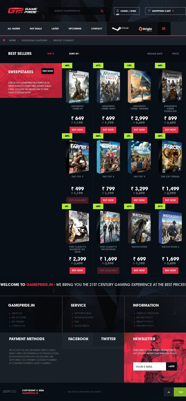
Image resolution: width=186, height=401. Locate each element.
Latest (55, 29)
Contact (96, 29)
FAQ (76, 322)
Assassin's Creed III (77, 107)
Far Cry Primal (170, 177)
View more (47, 75)
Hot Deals (36, 29)
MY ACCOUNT (19, 317)
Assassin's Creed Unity (108, 107)
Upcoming (75, 29)
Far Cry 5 (139, 177)
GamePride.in (30, 393)
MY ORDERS (18, 322)
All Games (14, 29)
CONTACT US (18, 326)
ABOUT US (17, 313)
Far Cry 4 (108, 177)
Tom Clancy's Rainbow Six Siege (77, 249)
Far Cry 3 (77, 177)
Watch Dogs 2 (170, 247)
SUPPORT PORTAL (83, 313)
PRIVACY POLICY (145, 322)
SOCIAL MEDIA (81, 326)
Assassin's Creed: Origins (139, 107)
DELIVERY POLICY (145, 326)
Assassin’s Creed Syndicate (170, 108)
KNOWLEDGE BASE (83, 317)
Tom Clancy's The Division (108, 248)
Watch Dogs (139, 247)
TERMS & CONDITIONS (148, 313)
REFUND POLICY (145, 317)
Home (12, 40)
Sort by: (74, 54)
